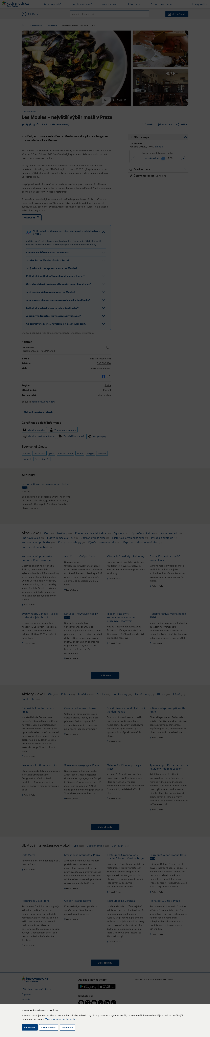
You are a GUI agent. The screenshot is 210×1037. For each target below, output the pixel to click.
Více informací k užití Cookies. (61, 1019)
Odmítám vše (48, 1027)
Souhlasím (30, 1027)
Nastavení (67, 1027)
